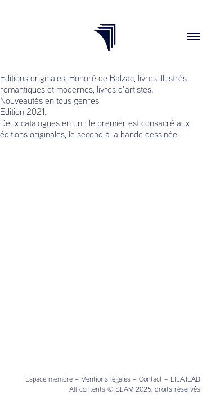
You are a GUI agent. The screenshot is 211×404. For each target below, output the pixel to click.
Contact (150, 378)
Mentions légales (106, 378)
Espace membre (49, 378)
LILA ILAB (185, 378)
